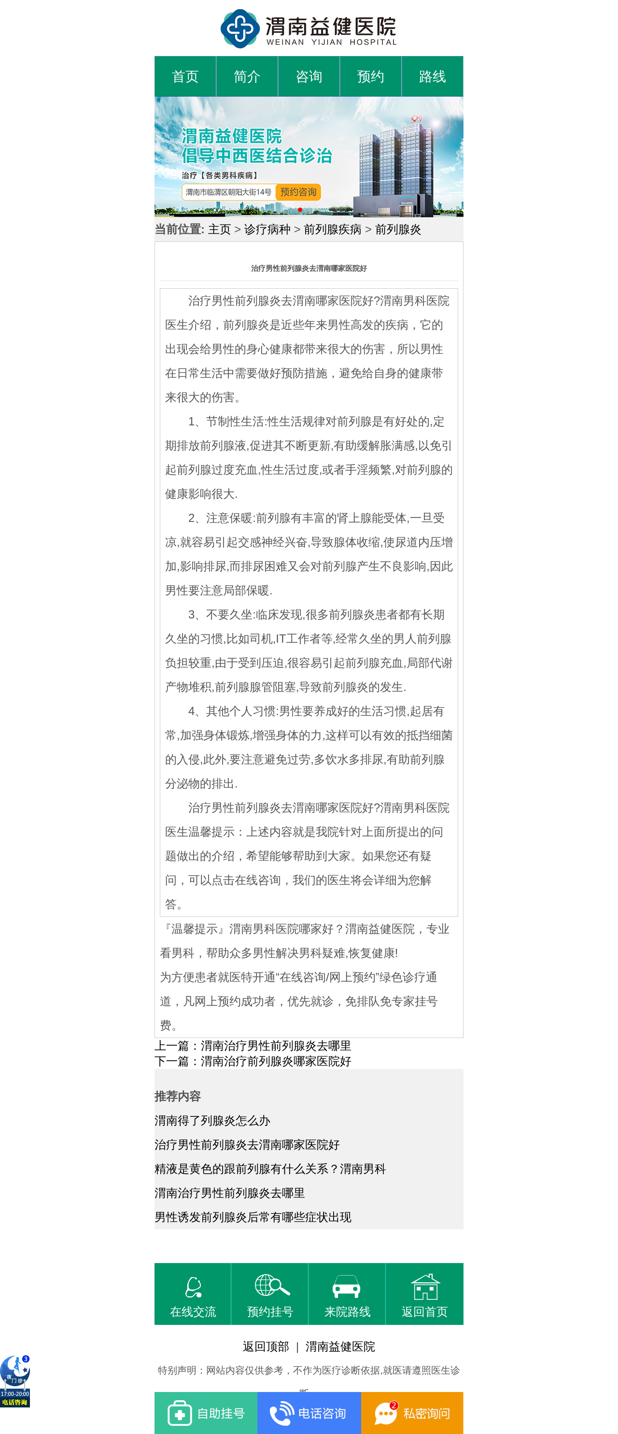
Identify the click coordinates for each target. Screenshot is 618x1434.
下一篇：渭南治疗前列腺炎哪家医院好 (252, 1061)
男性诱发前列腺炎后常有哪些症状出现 (252, 1216)
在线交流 (193, 1296)
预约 (370, 76)
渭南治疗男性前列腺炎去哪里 (229, 1192)
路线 (432, 76)
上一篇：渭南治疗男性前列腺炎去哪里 (252, 1045)
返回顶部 (266, 1346)
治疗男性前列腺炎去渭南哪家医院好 (247, 1144)
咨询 (309, 76)
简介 (247, 76)
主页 (219, 229)
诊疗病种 (267, 229)
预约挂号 (270, 1296)
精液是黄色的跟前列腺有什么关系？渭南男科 (270, 1168)
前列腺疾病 (333, 229)
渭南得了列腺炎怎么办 (212, 1120)
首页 (185, 76)
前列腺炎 (398, 229)
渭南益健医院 (340, 1346)
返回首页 (425, 1296)
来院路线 (347, 1296)
